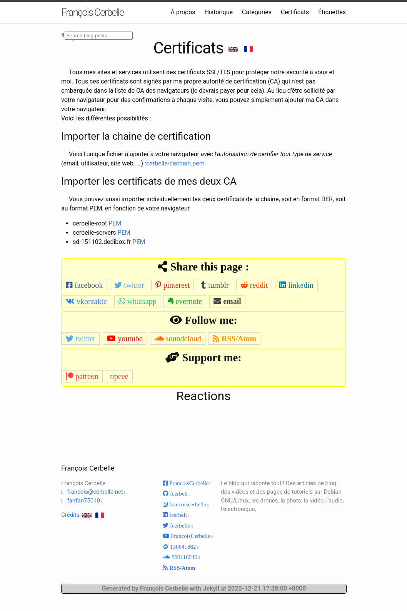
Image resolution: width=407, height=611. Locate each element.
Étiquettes (332, 12)
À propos (182, 12)
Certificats (295, 12)
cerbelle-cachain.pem (175, 163)
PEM (114, 223)
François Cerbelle (92, 12)
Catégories (257, 12)
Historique (219, 12)
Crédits (70, 514)
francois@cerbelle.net (95, 491)
